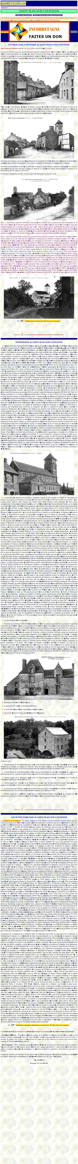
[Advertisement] (56, 3)
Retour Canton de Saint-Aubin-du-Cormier (48, 15)
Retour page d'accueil (23, 15)
